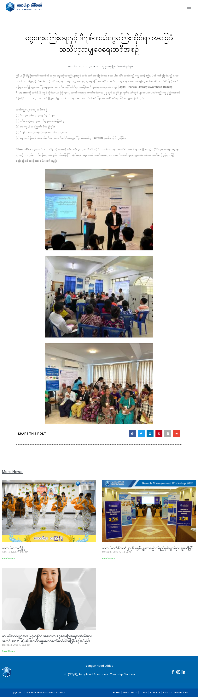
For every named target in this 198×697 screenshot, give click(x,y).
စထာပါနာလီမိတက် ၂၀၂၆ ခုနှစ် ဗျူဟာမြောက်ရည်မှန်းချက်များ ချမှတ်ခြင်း (148, 548)
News (126, 692)
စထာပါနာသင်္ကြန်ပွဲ (13, 548)
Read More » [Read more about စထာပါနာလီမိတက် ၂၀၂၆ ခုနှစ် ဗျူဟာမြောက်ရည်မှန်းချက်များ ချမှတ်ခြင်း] (108, 558)
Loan (134, 692)
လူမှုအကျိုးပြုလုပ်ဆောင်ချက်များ (117, 66)
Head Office (181, 692)
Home (116, 692)
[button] (189, 7)
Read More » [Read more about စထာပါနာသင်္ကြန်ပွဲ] (8, 558)
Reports (167, 692)
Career (144, 692)
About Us (155, 692)
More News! (12, 471)
